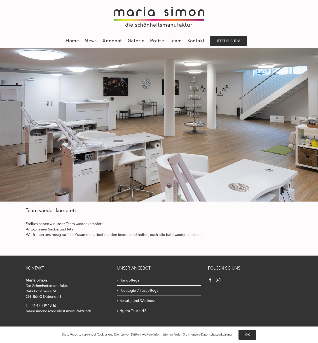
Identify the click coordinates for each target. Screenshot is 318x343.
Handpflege (129, 280)
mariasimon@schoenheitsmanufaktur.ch (58, 311)
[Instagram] (218, 280)
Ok (247, 335)
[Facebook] (210, 280)
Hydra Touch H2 (132, 310)
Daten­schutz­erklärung (216, 335)
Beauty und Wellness (137, 300)
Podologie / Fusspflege (139, 290)
